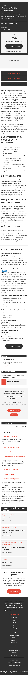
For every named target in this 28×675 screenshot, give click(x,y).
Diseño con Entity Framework (10, 337)
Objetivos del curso (14, 73)
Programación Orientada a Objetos (12, 542)
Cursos (14, 632)
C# (5, 5)
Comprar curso (14, 46)
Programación (6, 515)
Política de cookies (14, 660)
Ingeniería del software (8, 544)
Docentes (14, 643)
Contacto (14, 652)
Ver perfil (5, 366)
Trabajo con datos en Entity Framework (13, 310)
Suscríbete (14, 591)
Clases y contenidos (14, 84)
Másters (14, 415)
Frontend (14, 617)
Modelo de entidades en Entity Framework (14, 295)
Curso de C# (6, 518)
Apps (14, 625)
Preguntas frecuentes (14, 650)
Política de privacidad (14, 665)
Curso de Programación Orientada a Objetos (13, 548)
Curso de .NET (7, 562)
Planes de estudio (14, 410)
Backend (14, 620)
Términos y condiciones (14, 662)
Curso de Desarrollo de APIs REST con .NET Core (13, 532)
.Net (2, 5)
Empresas (14, 640)
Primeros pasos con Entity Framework (12, 269)
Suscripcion (14, 637)
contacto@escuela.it (14, 614)
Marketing (14, 628)
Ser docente (14, 655)
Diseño (14, 623)
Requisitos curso (14, 78)
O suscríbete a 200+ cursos (14, 51)
